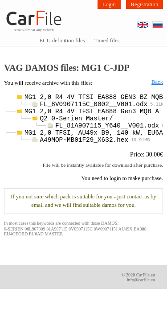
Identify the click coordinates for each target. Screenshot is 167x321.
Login (109, 4)
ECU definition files (62, 40)
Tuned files (107, 40)
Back (157, 82)
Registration (145, 4)
